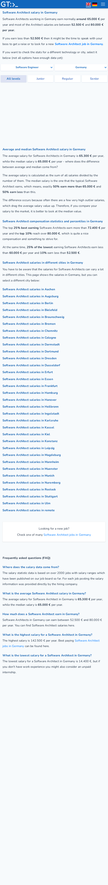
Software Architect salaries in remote (28, 510)
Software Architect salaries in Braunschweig (33, 317)
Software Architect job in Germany (79, 44)
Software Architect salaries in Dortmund (30, 351)
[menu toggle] (102, 4)
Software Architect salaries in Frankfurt (29, 386)
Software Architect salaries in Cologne (29, 338)
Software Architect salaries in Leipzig (28, 448)
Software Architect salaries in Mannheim (30, 462)
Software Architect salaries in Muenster (30, 469)
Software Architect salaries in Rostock (29, 489)
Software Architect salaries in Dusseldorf (31, 365)
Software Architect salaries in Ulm (26, 503)
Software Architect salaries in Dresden (29, 358)
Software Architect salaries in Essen (27, 379)
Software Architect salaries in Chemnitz (29, 331)
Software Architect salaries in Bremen (28, 324)
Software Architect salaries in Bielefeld (29, 310)
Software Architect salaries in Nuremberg (31, 483)
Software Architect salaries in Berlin (27, 303)
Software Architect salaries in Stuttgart (30, 496)
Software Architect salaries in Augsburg (30, 296)
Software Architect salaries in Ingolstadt (30, 414)
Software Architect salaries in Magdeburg (31, 455)
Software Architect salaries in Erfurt (27, 372)
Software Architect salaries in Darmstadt (31, 344)
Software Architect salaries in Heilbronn (30, 407)
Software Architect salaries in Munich (28, 476)
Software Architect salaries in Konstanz (29, 441)
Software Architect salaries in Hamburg (30, 393)
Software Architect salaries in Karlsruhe (30, 420)
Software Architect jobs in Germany (67, 535)
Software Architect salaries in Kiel (26, 434)
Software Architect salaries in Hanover (29, 400)
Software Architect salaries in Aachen (28, 289)
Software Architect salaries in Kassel (28, 427)
